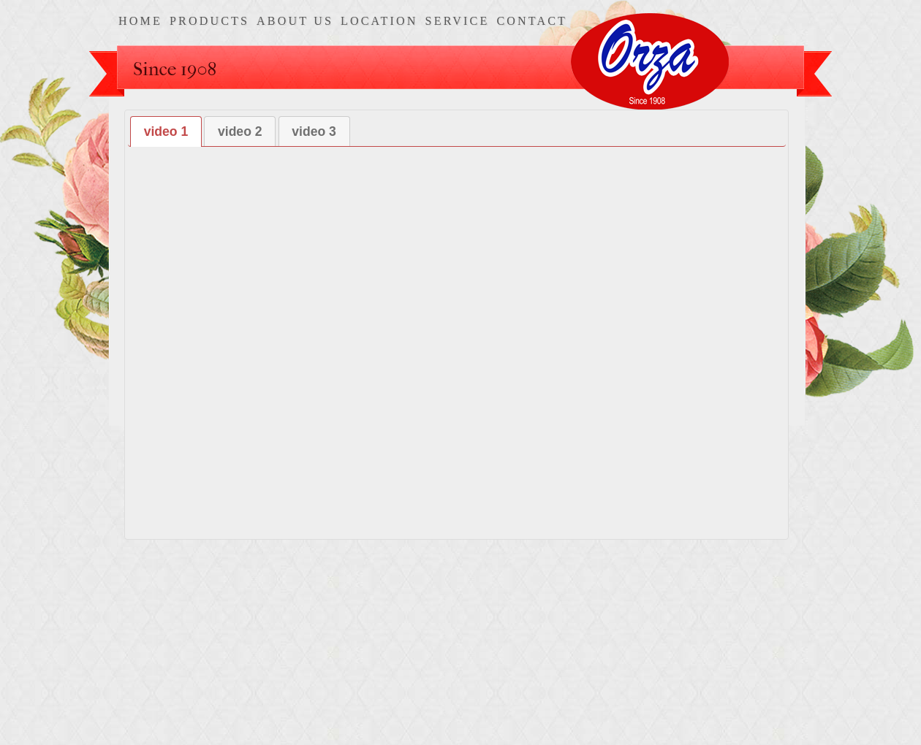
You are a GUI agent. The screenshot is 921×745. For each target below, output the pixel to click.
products (209, 21)
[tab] (166, 131)
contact (531, 21)
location (379, 21)
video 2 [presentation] (240, 131)
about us (295, 21)
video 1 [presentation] (166, 131)
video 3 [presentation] (314, 131)
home (140, 21)
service (457, 21)
